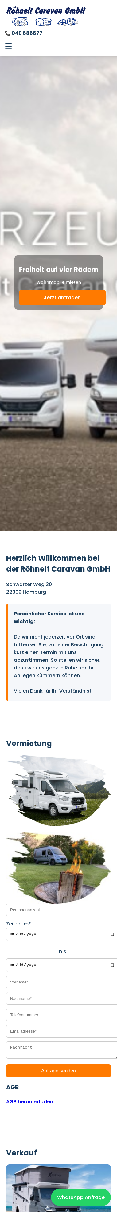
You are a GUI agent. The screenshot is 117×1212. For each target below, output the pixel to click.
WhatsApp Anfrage (81, 1197)
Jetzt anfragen (62, 297)
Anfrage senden (58, 1074)
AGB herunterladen (29, 1105)
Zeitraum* (18, 923)
